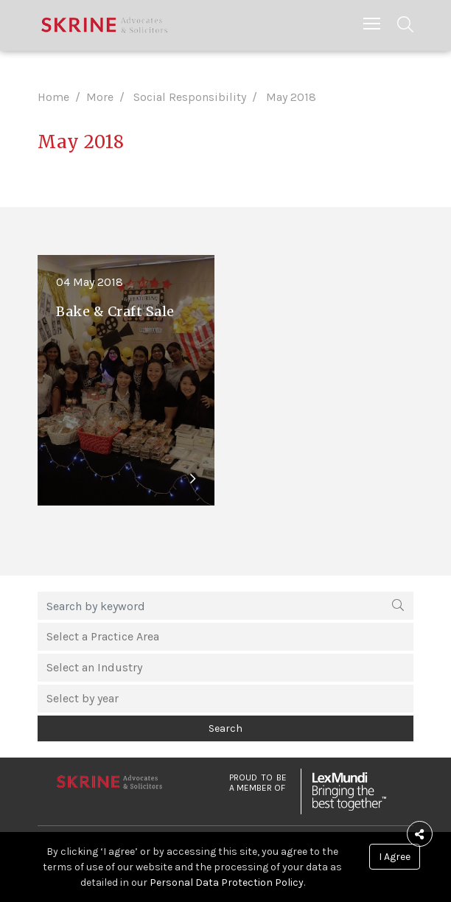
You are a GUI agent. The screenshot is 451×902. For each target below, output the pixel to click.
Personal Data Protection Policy (227, 882)
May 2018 (291, 97)
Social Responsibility (189, 97)
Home (53, 97)
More (99, 97)
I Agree (394, 856)
